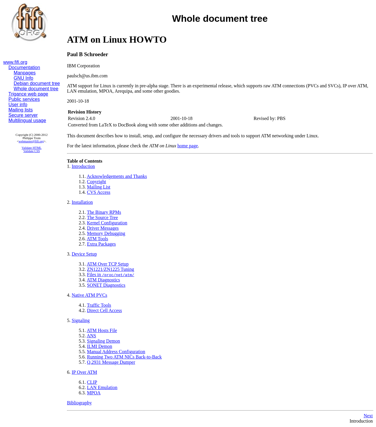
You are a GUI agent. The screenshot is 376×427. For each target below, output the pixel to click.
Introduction (83, 166)
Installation (82, 202)
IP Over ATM (84, 372)
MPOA (93, 392)
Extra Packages (101, 243)
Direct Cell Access (104, 310)
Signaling (81, 320)
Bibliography (79, 402)
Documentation (24, 67)
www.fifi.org (15, 62)
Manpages (25, 72)
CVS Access (98, 192)
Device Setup (84, 253)
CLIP (92, 382)
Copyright (96, 181)
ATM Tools (97, 238)
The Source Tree (102, 217)
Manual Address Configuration (116, 351)
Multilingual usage (27, 120)
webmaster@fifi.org (31, 141)
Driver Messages (103, 228)
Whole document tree (36, 88)
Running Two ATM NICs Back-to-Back (124, 356)
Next (368, 415)
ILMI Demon (99, 346)
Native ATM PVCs (89, 295)
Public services (24, 99)
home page (187, 145)
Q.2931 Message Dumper (111, 362)
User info (18, 104)
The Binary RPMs (104, 212)
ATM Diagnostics (103, 279)
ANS (91, 335)
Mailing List (98, 186)
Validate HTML (32, 147)
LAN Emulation (102, 387)
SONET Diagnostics (106, 285)
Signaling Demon (103, 340)
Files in (110, 274)
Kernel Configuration (107, 222)
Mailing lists (21, 109)
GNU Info (23, 78)
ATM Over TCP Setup (108, 263)
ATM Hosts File (102, 330)
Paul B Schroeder (87, 54)
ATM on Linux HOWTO (117, 39)
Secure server (23, 115)
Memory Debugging (106, 233)
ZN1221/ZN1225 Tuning (110, 269)
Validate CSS (31, 151)
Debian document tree (37, 83)
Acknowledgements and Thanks (117, 176)
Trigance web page (28, 93)
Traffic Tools (99, 305)
